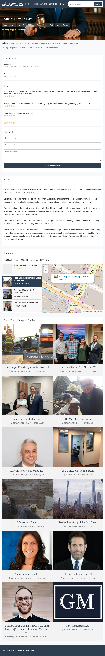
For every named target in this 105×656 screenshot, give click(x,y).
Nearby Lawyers (40, 4)
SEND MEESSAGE (52, 165)
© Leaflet (85, 311)
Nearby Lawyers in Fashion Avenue (17, 47)
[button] (72, 287)
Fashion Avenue (62, 25)
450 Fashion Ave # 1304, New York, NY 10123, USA (23, 67)
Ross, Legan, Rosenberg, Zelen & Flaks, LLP (73, 278)
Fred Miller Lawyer (13, 43)
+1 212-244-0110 (10, 77)
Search (98, 4)
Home (28, 4)
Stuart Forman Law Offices (46, 47)
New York (22, 25)
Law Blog (53, 4)
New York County (35, 25)
